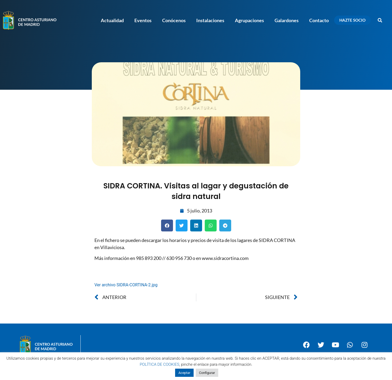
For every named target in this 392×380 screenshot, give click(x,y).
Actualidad (112, 20)
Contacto (319, 20)
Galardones (287, 20)
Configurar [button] (207, 373)
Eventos (143, 20)
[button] (380, 20)
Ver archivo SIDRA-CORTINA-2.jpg (126, 284)
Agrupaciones (249, 20)
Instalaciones (210, 20)
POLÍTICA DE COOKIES (159, 364)
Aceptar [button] (184, 373)
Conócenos (174, 20)
